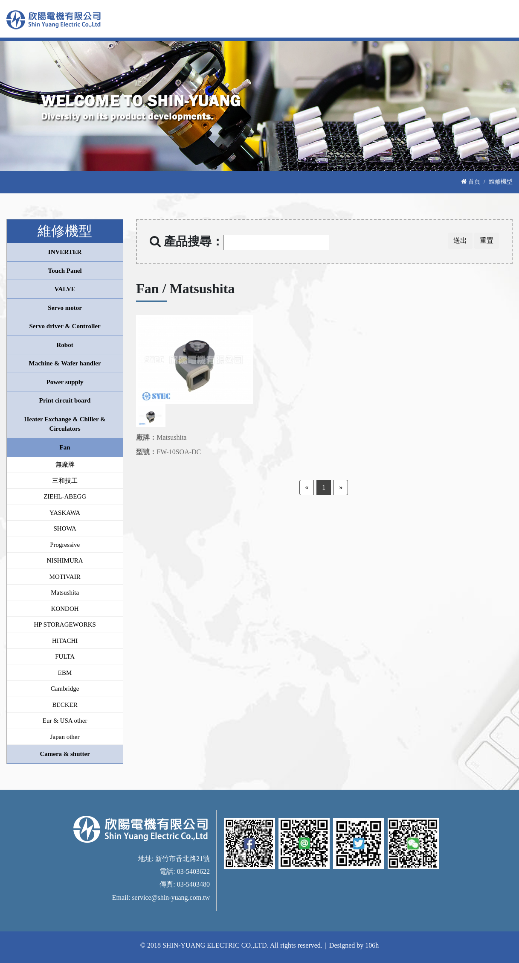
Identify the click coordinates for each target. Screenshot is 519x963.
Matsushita (65, 592)
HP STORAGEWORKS (65, 624)
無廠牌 (65, 464)
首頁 (470, 181)
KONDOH (65, 608)
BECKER (65, 704)
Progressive (65, 544)
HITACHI (65, 640)
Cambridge (65, 688)
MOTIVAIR (65, 576)
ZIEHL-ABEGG (64, 496)
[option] (194, 359)
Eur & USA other (65, 720)
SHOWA (64, 528)
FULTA (65, 656)
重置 (486, 240)
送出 (460, 240)
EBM (65, 672)
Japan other (65, 736)
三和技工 (65, 480)
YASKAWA (64, 512)
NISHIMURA (65, 560)
